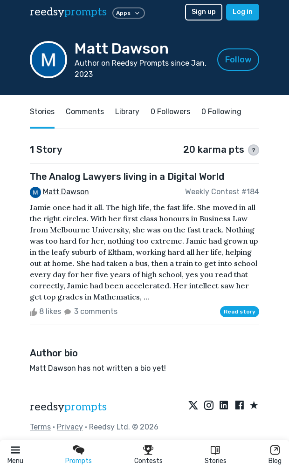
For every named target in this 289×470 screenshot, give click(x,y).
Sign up (204, 12)
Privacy (70, 426)
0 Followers (170, 111)
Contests (148, 461)
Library (127, 111)
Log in (243, 12)
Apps (128, 13)
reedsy (68, 407)
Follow (238, 59)
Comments (85, 111)
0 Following (221, 111)
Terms (40, 426)
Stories (216, 461)
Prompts (78, 461)
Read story (239, 311)
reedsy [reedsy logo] (68, 12)
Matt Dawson (66, 191)
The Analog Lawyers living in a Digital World (127, 176)
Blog (275, 461)
